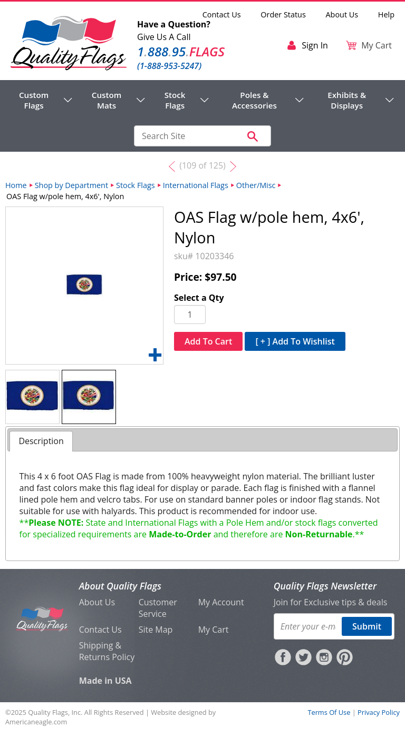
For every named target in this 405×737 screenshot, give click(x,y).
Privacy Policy (379, 712)
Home (16, 185)
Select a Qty (199, 297)
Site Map (156, 629)
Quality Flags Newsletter (325, 585)
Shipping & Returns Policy (107, 651)
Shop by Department (71, 185)
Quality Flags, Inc (54, 712)
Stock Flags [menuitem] (175, 100)
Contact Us (221, 14)
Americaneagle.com (36, 721)
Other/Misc (256, 185)
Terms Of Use (328, 712)
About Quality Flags (120, 585)
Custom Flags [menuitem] (34, 100)
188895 (181, 51)
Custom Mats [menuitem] (106, 100)
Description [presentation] (40, 441)
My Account (221, 602)
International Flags (195, 185)
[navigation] (202, 100)
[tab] (40, 441)
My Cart (213, 629)
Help (386, 14)
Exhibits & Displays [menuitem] (346, 100)
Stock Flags (135, 185)
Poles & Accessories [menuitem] (254, 100)
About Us (342, 14)
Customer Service (158, 608)
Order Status (283, 14)
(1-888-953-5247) (169, 66)
